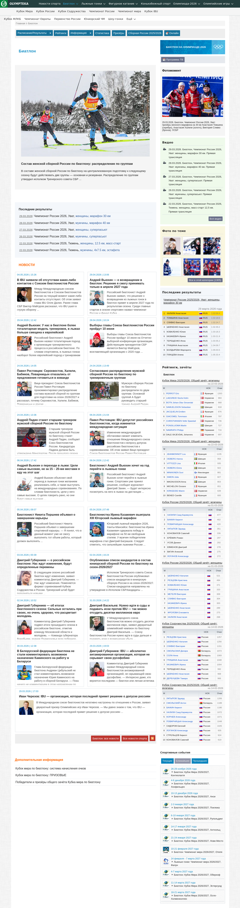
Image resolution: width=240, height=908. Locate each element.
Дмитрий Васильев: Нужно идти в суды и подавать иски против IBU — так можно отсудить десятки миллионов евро (120, 609)
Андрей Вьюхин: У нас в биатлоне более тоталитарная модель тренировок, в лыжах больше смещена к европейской (48, 329)
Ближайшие (182, 760)
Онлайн (172, 33)
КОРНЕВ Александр (176, 717)
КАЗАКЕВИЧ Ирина (177, 603)
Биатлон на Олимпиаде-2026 (186, 47)
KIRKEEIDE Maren (176, 491)
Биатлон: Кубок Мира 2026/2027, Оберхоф (197, 874)
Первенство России (67, 18)
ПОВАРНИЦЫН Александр (180, 524)
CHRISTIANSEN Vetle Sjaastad (181, 421)
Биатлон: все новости (105, 738)
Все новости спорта (135, 738)
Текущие (167, 760)
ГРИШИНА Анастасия (178, 589)
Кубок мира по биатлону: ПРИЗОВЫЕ (40, 775)
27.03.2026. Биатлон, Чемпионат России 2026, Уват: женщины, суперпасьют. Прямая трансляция (195, 180)
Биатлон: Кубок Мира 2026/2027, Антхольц (197, 829)
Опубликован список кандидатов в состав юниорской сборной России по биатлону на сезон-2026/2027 (121, 564)
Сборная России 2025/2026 (145, 33)
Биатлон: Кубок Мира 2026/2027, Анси (194, 796)
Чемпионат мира (129, 11)
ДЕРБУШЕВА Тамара (177, 678)
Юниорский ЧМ (94, 18)
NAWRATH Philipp (174, 430)
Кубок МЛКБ (12, 18)
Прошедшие (200, 760)
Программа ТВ (173, 59)
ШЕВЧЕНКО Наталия (178, 576)
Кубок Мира (24, 11)
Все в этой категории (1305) (205, 280)
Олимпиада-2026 (185, 3)
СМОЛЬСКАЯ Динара (177, 651)
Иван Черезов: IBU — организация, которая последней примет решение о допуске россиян (84, 696)
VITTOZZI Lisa (174, 463)
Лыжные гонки (91, 3)
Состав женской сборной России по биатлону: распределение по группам (77, 164)
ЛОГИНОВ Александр (177, 556)
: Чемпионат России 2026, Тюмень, (70, 243)
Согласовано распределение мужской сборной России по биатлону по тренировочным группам (117, 374)
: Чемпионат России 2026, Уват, (64, 216)
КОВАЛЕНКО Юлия (177, 585)
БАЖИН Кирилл (175, 520)
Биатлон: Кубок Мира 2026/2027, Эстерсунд (198, 886)
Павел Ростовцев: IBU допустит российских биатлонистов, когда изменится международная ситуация (121, 423)
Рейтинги (60, 33)
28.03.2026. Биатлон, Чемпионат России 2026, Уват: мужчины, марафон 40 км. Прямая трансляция (195, 167)
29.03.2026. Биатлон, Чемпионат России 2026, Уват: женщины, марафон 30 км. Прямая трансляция (195, 153)
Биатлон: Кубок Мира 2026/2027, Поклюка (197, 807)
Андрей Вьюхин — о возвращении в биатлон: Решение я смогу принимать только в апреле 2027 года (117, 283)
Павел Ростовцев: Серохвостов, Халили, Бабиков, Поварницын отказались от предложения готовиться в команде (46, 374)
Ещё (129, 18)
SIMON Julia (173, 477)
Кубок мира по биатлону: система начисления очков (50, 768)
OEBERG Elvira (174, 468)
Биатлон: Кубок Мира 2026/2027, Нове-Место (198, 841)
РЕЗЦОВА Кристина (177, 580)
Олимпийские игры (216, 3)
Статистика (102, 33)
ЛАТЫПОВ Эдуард (176, 529)
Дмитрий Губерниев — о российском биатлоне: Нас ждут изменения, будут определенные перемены (44, 564)
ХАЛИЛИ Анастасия (177, 617)
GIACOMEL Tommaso (176, 416)
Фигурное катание (121, 3)
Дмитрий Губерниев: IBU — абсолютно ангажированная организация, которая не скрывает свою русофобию (120, 654)
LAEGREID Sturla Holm (177, 398)
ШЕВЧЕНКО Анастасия (179, 608)
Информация (79, 32)
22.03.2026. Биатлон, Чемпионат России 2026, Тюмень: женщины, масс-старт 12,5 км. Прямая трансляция (195, 207)
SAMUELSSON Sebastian (178, 407)
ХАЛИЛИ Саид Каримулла (180, 515)
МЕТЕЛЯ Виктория (177, 594)
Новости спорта (50, 3)
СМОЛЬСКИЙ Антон (176, 703)
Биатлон (69, 3)
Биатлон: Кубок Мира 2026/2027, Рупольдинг (198, 818)
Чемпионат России (101, 11)
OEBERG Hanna (175, 459)
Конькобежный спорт (156, 3)
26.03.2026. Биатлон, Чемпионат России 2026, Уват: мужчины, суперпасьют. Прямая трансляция (195, 194)
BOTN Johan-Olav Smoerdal (179, 402)
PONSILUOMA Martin (176, 425)
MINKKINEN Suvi (175, 472)
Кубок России (45, 11)
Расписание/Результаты (32, 32)
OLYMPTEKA (14, 4)
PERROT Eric (172, 393)
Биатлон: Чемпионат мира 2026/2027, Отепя (198, 852)
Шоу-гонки (115, 18)
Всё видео (215, 218)
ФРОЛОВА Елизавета (178, 612)
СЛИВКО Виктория (177, 599)
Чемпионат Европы (37, 18)
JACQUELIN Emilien (175, 412)
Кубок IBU (151, 11)
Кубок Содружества (72, 11)
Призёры (118, 33)
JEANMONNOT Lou (176, 454)
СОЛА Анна (172, 655)
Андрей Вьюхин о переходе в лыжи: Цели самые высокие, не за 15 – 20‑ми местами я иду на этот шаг (48, 469)
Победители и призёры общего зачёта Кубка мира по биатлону (57, 782)
